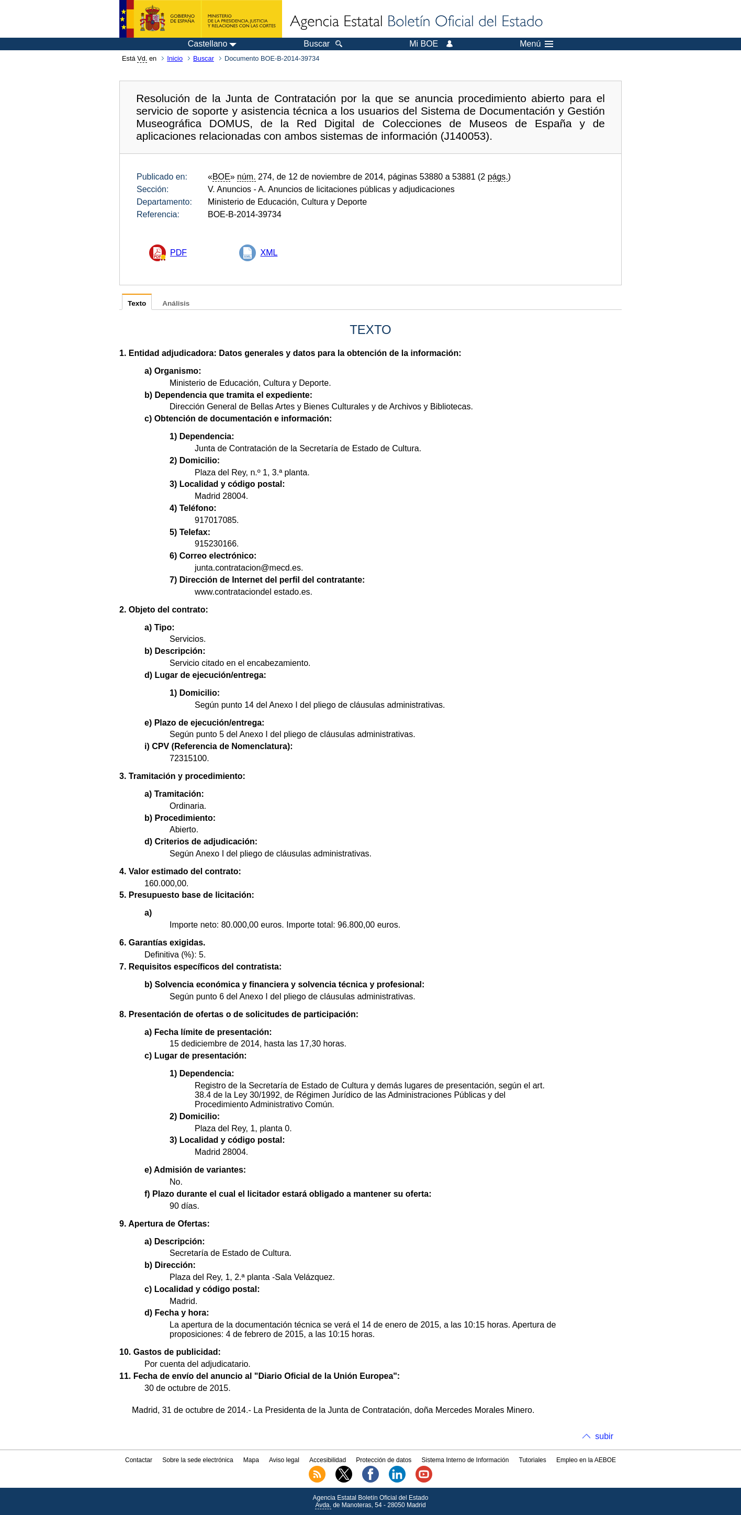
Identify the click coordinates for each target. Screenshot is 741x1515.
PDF (178, 252)
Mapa (251, 1460)
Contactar (138, 1460)
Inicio (175, 58)
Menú (536, 44)
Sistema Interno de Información (465, 1460)
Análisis (175, 303)
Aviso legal (284, 1460)
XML (268, 252)
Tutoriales (532, 1460)
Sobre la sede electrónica (197, 1460)
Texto (137, 303)
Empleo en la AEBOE (586, 1460)
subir (604, 1436)
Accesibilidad (327, 1460)
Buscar (203, 58)
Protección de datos (383, 1460)
